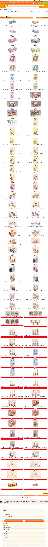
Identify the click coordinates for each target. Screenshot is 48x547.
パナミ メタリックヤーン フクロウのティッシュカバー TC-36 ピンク (12, 34)
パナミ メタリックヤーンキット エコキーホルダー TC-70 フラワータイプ (35, 226)
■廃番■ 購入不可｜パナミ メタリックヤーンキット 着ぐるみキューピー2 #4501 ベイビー (12, 376)
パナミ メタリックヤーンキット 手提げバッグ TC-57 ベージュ (12, 290)
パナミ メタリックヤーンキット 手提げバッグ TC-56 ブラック (35, 281)
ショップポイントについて (7, 531)
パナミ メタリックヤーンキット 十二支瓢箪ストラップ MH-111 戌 (35, 171)
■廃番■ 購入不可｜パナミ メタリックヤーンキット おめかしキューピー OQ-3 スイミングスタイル (35, 386)
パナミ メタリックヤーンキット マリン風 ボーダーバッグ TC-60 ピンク (35, 299)
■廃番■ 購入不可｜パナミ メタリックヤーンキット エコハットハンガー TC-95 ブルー (35, 468)
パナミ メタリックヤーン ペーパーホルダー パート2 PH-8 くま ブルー (12, 80)
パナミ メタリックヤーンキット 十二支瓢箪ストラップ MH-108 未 (12, 162)
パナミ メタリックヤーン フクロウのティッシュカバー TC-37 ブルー (35, 34)
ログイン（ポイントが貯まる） (38, 0)
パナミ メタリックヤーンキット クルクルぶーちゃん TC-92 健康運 (35, 235)
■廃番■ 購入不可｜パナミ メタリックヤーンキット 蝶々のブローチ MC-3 (12, 324)
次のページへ (36, 495)
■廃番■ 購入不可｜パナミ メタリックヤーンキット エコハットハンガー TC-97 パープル (35, 478)
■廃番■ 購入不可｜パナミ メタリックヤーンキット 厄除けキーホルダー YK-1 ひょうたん (35, 427)
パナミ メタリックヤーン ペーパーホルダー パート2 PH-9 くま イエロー (35, 80)
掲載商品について (5, 537)
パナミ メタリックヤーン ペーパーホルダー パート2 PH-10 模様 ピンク (12, 89)
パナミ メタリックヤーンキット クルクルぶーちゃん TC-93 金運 (12, 244)
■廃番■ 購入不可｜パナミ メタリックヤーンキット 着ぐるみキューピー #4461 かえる (35, 346)
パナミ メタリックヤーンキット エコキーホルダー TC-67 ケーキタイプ (12, 217)
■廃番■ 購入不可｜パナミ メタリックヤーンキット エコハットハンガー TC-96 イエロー (12, 478)
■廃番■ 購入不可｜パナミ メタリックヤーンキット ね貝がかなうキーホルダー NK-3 (35, 417)
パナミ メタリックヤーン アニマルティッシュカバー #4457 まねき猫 (35, 25)
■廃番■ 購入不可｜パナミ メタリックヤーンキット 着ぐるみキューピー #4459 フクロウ (35, 335)
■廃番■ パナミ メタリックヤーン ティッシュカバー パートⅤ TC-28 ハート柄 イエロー (12, 488)
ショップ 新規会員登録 (6, 514)
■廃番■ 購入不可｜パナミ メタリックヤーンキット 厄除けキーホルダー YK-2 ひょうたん (12, 437)
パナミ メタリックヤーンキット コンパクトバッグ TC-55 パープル (12, 281)
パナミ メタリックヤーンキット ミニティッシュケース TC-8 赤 (35, 98)
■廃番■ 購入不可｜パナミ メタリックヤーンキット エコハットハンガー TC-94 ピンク (12, 468)
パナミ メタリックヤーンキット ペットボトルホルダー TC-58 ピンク (35, 290)
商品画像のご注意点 (6, 535)
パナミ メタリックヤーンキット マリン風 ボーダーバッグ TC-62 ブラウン (35, 308)
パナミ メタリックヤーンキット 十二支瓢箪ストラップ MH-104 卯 (12, 144)
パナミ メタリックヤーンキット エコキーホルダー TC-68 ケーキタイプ (35, 217)
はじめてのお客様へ (6, 529)
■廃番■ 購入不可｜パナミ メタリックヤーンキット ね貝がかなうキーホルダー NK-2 (12, 417)
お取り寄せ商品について (6, 539)
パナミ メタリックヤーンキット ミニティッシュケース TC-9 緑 (12, 107)
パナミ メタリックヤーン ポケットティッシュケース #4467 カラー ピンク (12, 71)
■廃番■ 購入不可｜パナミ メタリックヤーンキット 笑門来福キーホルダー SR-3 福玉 (12, 458)
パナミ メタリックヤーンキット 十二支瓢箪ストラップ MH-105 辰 (35, 144)
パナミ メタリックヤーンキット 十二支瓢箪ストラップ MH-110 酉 (12, 171)
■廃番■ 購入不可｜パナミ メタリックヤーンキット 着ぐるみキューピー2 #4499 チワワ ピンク (12, 366)
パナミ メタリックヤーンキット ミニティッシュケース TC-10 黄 (35, 107)
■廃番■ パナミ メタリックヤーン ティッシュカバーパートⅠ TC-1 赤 (35, 488)
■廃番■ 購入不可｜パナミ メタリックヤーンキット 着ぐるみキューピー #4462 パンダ (12, 356)
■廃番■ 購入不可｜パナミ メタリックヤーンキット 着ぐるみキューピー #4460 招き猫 (12, 346)
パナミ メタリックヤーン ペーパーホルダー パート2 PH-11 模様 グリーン (35, 89)
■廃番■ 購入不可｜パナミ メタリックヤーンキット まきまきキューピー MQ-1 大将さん (35, 397)
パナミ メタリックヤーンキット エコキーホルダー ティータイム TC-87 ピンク (35, 244)
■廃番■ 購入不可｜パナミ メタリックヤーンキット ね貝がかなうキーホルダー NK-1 (35, 407)
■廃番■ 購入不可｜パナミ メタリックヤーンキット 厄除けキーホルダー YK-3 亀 (35, 437)
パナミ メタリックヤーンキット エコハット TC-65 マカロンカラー (12, 208)
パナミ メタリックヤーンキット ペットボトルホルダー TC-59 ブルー (12, 299)
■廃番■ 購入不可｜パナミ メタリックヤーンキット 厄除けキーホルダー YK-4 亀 (12, 447)
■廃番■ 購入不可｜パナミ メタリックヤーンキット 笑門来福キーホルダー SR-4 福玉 (35, 458)
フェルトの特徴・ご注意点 (7, 533)
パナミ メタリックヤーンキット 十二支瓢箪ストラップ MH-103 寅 (35, 135)
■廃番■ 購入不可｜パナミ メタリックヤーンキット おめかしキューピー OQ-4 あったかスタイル (12, 397)
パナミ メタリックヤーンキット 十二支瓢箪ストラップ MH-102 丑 (12, 135)
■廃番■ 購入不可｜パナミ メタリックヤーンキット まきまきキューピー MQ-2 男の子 (12, 407)
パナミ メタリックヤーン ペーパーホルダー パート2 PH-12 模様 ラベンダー (12, 98)
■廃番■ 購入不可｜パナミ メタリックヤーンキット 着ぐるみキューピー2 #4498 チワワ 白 (35, 356)
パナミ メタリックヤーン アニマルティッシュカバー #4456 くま (12, 25)
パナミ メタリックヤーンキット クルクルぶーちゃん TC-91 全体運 (12, 235)
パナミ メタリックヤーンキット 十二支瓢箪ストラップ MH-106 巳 (12, 153)
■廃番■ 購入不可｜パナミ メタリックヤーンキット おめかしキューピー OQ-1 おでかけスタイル (35, 376)
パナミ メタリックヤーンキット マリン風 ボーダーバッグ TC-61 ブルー (12, 308)
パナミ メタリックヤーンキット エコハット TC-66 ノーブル (35, 208)
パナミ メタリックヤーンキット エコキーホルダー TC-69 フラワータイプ (12, 226)
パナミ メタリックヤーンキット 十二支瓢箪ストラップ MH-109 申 (35, 162)
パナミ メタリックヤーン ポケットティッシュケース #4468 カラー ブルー (35, 71)
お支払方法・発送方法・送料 (41, 1)
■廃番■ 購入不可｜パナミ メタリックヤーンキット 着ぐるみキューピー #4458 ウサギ (12, 335)
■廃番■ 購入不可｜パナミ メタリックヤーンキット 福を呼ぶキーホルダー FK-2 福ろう (35, 447)
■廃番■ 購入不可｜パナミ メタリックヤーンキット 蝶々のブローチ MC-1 (12, 316)
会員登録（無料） (45, 0)
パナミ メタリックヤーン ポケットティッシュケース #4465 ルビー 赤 (12, 62)
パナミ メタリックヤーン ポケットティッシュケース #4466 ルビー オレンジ (35, 62)
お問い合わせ (11, 502)
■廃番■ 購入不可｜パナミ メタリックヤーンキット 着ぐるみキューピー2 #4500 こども (35, 366)
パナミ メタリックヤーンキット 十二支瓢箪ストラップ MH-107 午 (35, 153)
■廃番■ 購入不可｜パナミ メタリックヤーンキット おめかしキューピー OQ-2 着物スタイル (12, 386)
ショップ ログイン (6, 512)
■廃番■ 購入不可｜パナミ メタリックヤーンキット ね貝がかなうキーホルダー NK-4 (12, 427)
